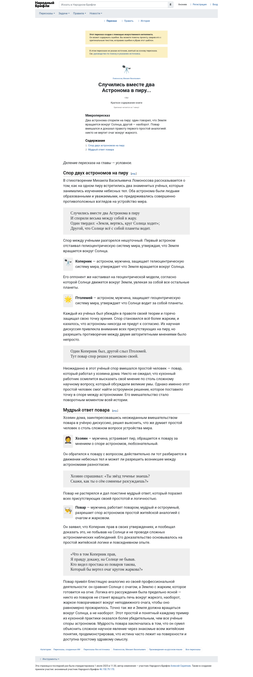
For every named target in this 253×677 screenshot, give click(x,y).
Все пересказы (193, 649)
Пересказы (46, 13)
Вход (215, 4)
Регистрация (200, 4)
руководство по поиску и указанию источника (117, 53)
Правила (78, 13)
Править (128, 21)
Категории (45, 649)
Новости (95, 13)
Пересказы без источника (97, 649)
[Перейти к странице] (170, 4)
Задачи (63, 13)
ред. (133, 173)
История (145, 21)
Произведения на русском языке (165, 649)
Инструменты (50, 659)
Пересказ (112, 21)
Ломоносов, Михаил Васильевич (126, 78)
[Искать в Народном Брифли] (113, 4)
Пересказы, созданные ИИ (66, 649)
